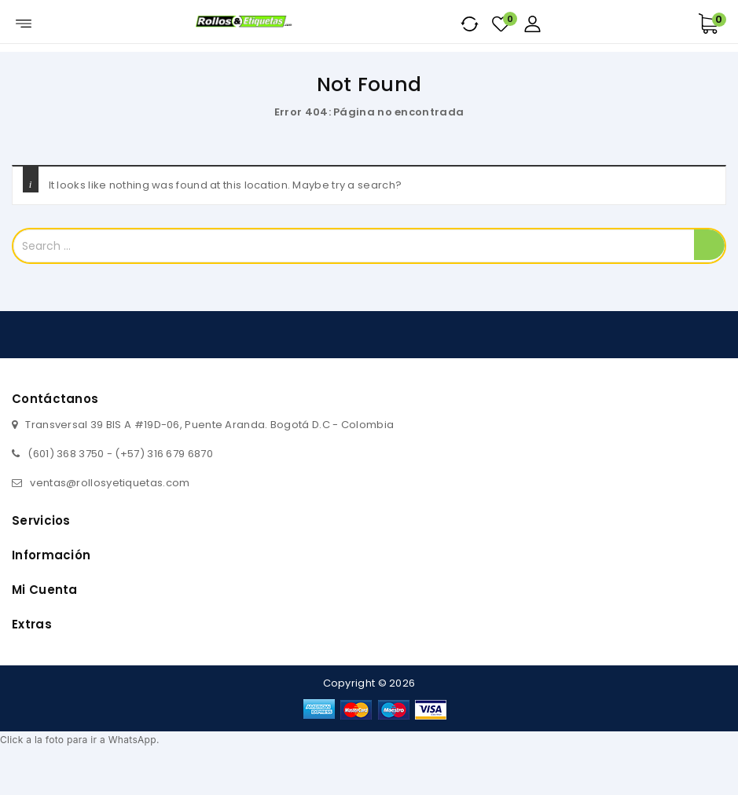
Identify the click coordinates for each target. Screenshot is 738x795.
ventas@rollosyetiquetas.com (109, 482)
